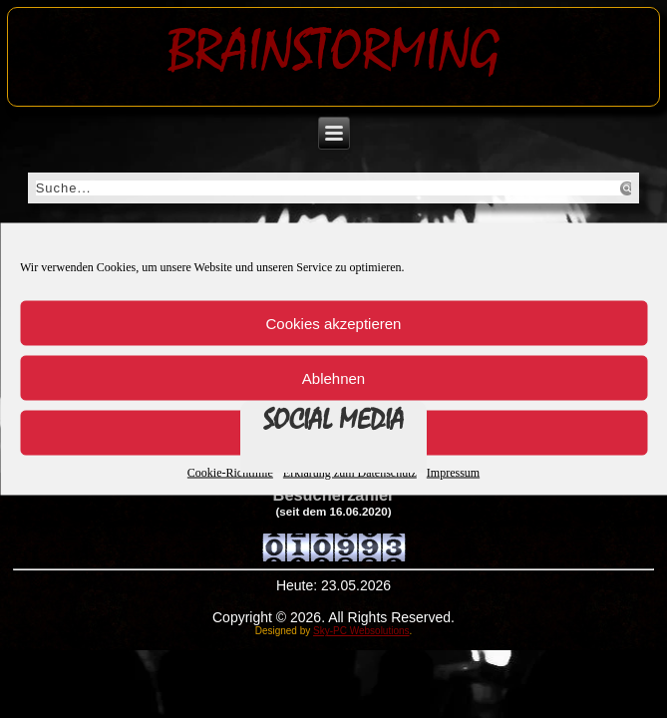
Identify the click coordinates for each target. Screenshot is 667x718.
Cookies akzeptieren (334, 322)
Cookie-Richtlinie (230, 473)
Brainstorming (333, 51)
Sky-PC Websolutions (361, 630)
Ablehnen (333, 377)
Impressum (453, 473)
